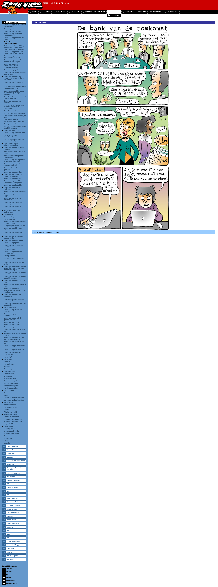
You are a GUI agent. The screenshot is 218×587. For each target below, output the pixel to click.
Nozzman (10, 559)
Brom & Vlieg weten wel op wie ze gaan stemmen (14, 338)
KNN (8, 491)
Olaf (8, 534)
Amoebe (10, 457)
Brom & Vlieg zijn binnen (13, 70)
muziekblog (60, 12)
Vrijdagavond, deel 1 (11, 433)
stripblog (75, 12)
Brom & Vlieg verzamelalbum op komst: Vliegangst (14, 61)
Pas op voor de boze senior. (14, 124)
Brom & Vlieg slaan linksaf (13, 240)
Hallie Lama (11, 477)
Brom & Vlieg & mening (12, 31)
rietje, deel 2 (8, 426)
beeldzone (114, 15)
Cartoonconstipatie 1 (11, 381)
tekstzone (129, 12)
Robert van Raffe (13, 498)
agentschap (171, 12)
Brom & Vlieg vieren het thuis (15, 133)
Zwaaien (7, 362)
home (34, 12)
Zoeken (9, 569)
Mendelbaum (11, 520)
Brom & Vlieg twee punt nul (14, 350)
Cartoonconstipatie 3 (11, 386)
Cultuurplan (8, 393)
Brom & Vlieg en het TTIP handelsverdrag (13, 34)
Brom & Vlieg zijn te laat (13, 178)
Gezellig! (7, 443)
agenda (142, 12)
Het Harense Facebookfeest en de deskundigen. (14, 140)
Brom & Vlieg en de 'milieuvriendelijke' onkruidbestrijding (11, 65)
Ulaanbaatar (8, 214)
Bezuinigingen (9, 364)
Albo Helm (10, 548)
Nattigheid (8, 359)
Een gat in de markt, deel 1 (14, 419)
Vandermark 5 (9, 374)
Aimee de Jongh (13, 487)
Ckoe (8, 495)
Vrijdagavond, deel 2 (11, 431)
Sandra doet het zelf (11, 417)
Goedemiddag (9, 217)
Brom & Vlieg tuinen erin (13, 327)
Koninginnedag (9, 219)
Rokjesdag (8, 369)
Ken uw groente (10, 249)
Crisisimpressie (9, 371)
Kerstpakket (8, 402)
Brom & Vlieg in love (11, 322)
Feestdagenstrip (10, 29)
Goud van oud (12, 453)
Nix (8, 530)
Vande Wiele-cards (13, 541)
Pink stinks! (8, 354)
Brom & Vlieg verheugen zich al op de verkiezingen (14, 160)
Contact (9, 577)
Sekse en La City (10, 378)
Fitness (7, 409)
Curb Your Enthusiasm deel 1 (14, 398)
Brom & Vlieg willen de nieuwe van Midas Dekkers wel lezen (14, 78)
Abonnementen (12, 583)
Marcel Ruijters (12, 556)
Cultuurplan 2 (9, 390)
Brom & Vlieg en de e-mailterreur (12, 188)
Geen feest (8, 297)
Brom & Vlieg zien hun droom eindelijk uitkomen (15, 273)
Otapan (6, 395)
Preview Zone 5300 (13, 480)
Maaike (9, 552)
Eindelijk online (9, 429)
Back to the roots (10, 111)
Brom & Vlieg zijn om (11, 243)
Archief (9, 571)
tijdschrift (156, 12)
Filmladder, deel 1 (10, 412)
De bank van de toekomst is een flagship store (14, 42)
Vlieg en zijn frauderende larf (14, 226)
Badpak (7, 366)
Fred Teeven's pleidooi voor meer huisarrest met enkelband (14, 106)
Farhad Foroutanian (14, 505)
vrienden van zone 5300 (95, 12)
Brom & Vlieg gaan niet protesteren (12, 207)
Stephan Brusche (13, 513)
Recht (6, 436)
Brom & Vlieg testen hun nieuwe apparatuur (13, 175)
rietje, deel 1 (8, 424)
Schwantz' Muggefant (14, 545)
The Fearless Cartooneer (16, 461)
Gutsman (10, 527)
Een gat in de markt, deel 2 (14, 421)
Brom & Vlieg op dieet (12, 324)
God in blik (11, 464)
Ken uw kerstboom (11, 89)
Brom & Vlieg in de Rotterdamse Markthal (12, 56)
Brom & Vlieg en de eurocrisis (15, 191)
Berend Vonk (11, 450)
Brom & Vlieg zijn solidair (13, 185)
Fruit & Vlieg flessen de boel (14, 113)
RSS (8, 574)
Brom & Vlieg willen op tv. (13, 294)
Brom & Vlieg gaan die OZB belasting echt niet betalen (14, 52)
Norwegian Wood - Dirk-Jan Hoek (15, 468)
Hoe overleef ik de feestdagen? (10, 136)
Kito (8, 484)
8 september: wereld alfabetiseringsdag (11, 144)
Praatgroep (8, 438)
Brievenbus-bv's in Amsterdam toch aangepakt (14, 120)
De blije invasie (9, 256)
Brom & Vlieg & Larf (11, 130)
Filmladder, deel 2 (10, 414)
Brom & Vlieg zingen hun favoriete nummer (13, 164)
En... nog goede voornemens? (15, 86)
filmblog (46, 12)
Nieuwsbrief (10, 580)
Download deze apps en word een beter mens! (15, 97)
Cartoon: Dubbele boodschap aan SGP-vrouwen (15, 127)
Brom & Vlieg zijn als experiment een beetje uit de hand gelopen (14, 290)
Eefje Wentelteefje (13, 473)
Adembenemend (10, 405)
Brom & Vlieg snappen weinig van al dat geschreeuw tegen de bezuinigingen (15, 268)
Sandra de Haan (12, 22)
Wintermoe (8, 376)
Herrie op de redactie (11, 388)
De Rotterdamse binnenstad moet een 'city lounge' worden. (14, 92)
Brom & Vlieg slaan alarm (13, 172)
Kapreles (10, 516)
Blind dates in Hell (10, 407)
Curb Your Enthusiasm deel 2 (14, 400)
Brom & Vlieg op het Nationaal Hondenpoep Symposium (15, 182)
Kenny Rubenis (12, 446)
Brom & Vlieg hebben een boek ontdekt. (13, 237)
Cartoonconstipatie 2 (11, 383)
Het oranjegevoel (10, 307)
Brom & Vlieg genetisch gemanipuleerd (12, 319)
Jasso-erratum (12, 509)
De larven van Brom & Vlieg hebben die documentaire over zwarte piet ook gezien (14, 47)
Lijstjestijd (8, 357)
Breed (6, 441)
